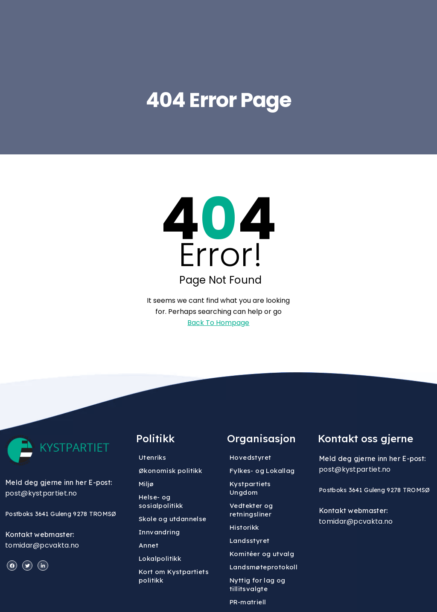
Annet (148, 545)
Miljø (146, 484)
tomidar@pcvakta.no (42, 545)
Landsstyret (249, 541)
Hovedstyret (250, 457)
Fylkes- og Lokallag (262, 471)
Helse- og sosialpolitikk (161, 501)
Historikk (244, 527)
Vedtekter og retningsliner (251, 510)
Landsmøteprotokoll (263, 567)
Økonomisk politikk (170, 471)
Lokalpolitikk (160, 558)
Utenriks (152, 457)
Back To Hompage (218, 323)
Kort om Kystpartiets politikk (174, 576)
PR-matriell (248, 602)
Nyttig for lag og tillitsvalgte (258, 584)
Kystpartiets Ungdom (250, 488)
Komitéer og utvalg (262, 554)
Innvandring (159, 532)
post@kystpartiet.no (41, 493)
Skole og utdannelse (173, 519)
